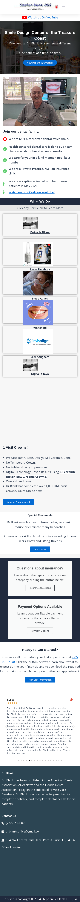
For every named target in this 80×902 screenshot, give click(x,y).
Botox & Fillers (40, 232)
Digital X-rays (40, 373)
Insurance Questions (40, 587)
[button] (63, 6)
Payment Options (40, 630)
